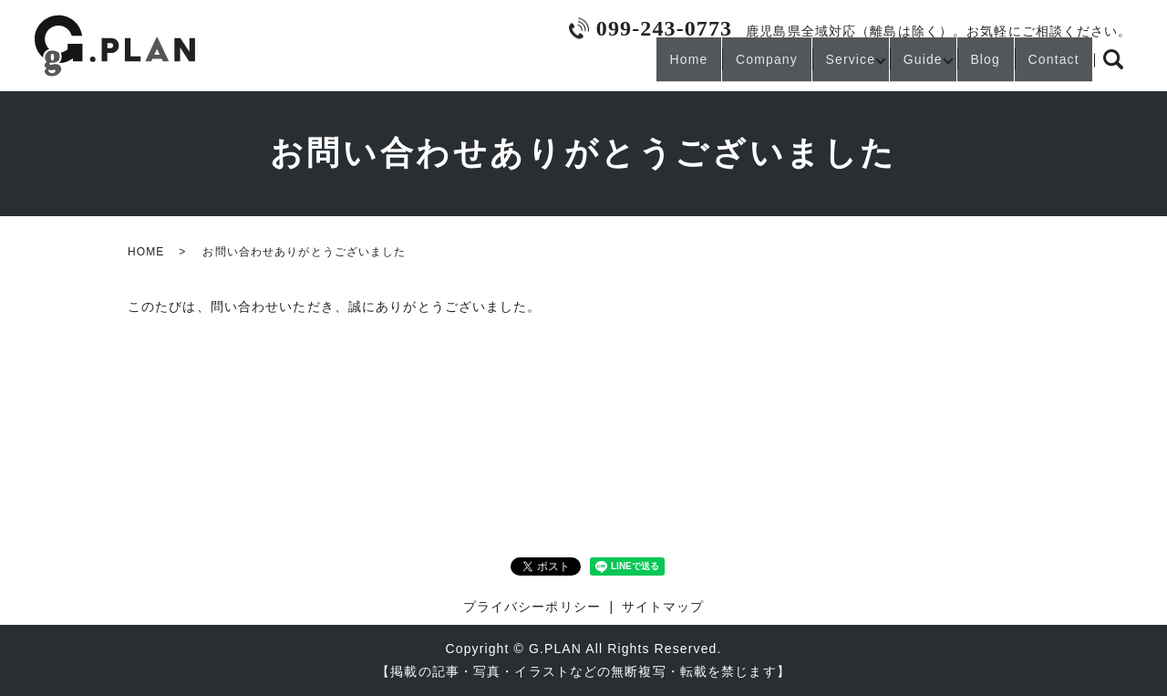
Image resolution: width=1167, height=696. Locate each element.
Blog (963, 66)
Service (801, 66)
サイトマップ (663, 606)
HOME (146, 251)
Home (610, 66)
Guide (886, 66)
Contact (1046, 66)
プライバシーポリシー (532, 606)
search (1113, 67)
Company (703, 66)
